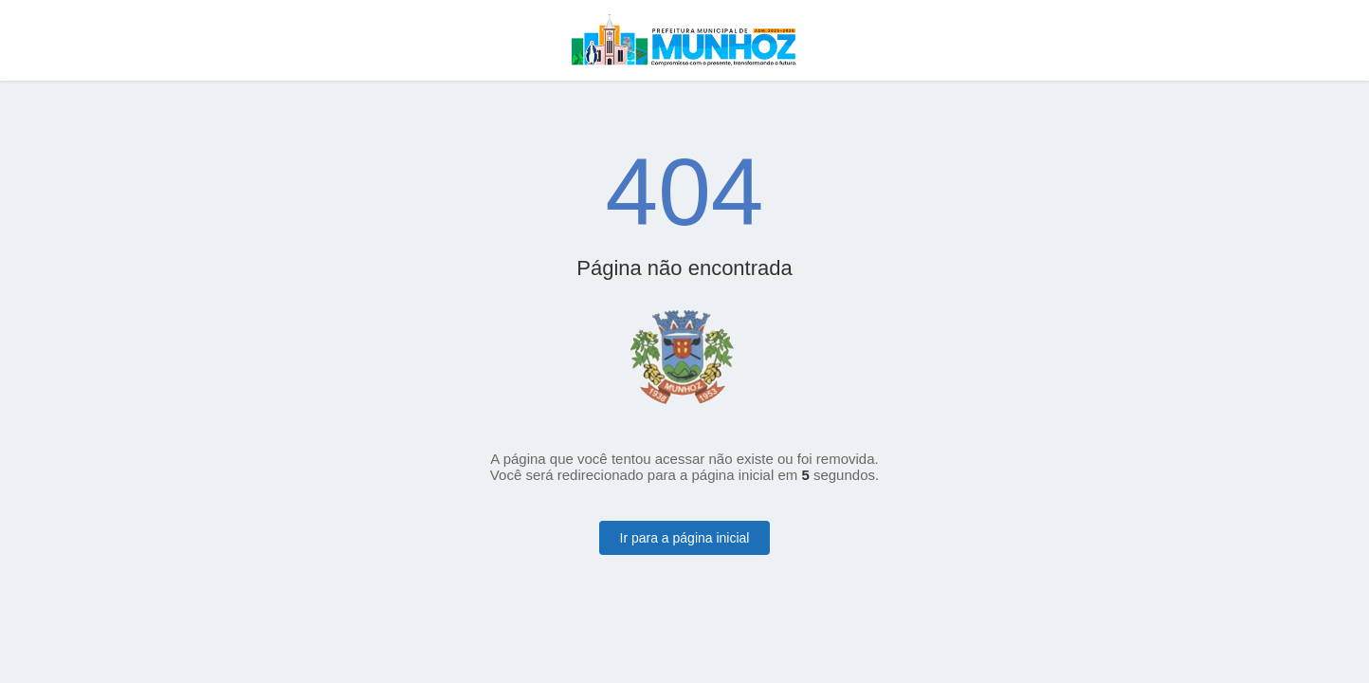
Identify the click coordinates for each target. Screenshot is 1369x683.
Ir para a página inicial (685, 537)
